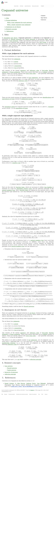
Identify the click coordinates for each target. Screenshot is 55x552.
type (30, 77)
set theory (32, 313)
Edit (2, 394)
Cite (39, 394)
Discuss (5, 394)
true (15, 68)
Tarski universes (30, 39)
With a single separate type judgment (18, 24)
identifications (47, 97)
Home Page (16, 5)
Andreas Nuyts (31, 383)
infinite (45, 72)
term (42, 79)
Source (46, 394)
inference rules (34, 70)
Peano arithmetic (15, 72)
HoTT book (42, 42)
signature (23, 70)
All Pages (21, 5)
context (16, 61)
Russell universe (12, 368)
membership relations (8, 343)
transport (51, 106)
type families (48, 187)
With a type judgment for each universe (19, 22)
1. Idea (7, 18)
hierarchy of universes (11, 372)
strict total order (31, 73)
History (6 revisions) (33, 394)
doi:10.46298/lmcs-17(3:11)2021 (32, 386)
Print (42, 394)
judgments (17, 59)
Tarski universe (11, 370)
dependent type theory (10, 37)
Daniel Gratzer (9, 383)
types (46, 39)
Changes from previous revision (22, 394)
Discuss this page (35, 5)
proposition (18, 65)
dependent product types (24, 188)
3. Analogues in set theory (13, 27)
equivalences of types (8, 99)
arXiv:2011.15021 (16, 386)
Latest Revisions (28, 5)
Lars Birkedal (41, 383)
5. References (9, 31)
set (29, 340)
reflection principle (35, 359)
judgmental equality (27, 99)
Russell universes (16, 39)
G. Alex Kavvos (20, 383)
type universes (14, 40)
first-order (45, 70)
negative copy (16, 163)
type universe (9, 366)
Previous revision (11, 394)
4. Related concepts (11, 29)
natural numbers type (8, 190)
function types (20, 187)
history (32, 390)
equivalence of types (22, 108)
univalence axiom (10, 106)
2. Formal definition (11, 20)
